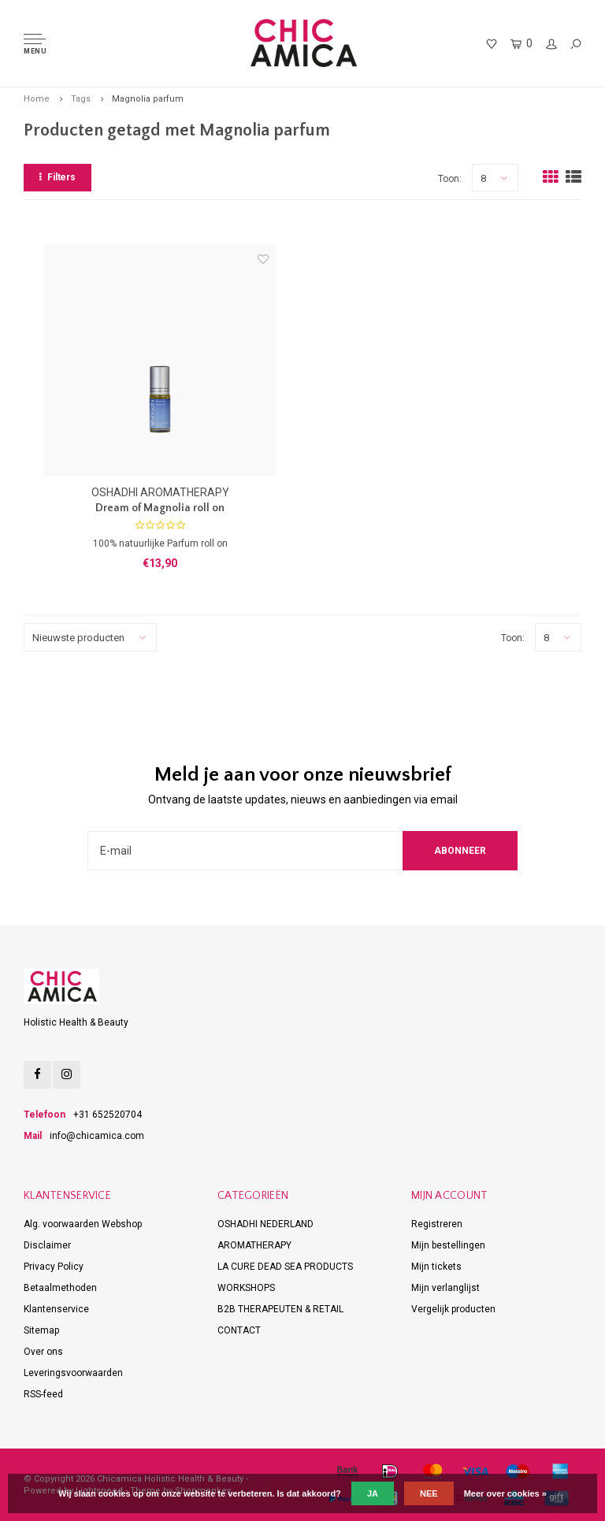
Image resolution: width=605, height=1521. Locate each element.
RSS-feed (43, 1394)
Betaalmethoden (60, 1287)
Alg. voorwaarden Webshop (83, 1224)
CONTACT (239, 1330)
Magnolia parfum (148, 99)
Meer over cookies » (505, 1493)
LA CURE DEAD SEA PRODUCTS (285, 1266)
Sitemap (41, 1330)
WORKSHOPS (246, 1287)
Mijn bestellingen (448, 1245)
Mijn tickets (436, 1266)
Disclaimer (47, 1245)
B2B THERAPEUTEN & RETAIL (280, 1309)
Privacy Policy (54, 1266)
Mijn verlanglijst (445, 1287)
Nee (429, 1493)
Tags (81, 99)
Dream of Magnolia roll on (160, 508)
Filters (57, 177)
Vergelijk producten (453, 1309)
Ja (372, 1493)
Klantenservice (56, 1309)
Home (37, 99)
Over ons (43, 1351)
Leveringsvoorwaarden (73, 1372)
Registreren (436, 1224)
